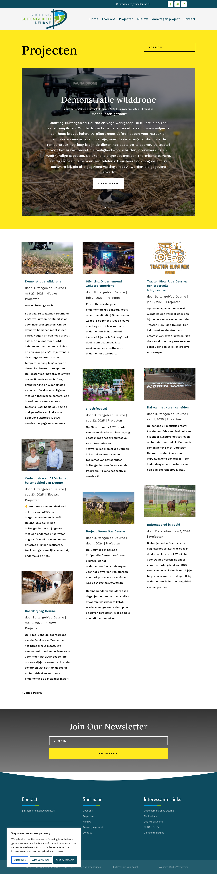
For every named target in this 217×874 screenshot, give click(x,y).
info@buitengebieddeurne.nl (134, 4)
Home (93, 19)
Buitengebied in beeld (163, 524)
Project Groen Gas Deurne (105, 531)
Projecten (126, 19)
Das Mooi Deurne (153, 821)
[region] (44, 847)
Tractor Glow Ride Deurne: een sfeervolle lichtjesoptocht (167, 286)
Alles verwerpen (41, 859)
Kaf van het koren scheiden (168, 407)
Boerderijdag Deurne (40, 611)
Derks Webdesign (179, 867)
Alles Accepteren (65, 859)
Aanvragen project (166, 19)
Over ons (108, 19)
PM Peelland (150, 816)
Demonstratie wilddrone (108, 107)
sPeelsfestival (96, 408)
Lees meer (108, 190)
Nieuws (142, 19)
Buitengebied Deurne (83, 116)
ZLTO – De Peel (152, 827)
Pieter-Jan (163, 531)
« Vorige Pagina (32, 692)
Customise (20, 859)
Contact (189, 19)
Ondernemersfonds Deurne (159, 810)
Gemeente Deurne (154, 832)
